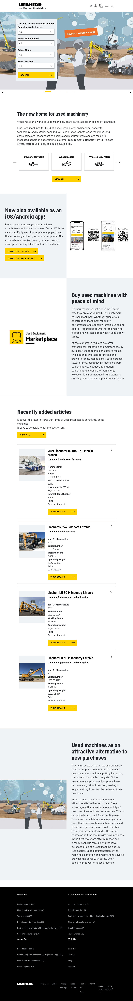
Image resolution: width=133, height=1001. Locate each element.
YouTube (71, 967)
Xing (70, 961)
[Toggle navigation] (107, 6)
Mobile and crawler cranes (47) (30, 961)
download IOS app (18, 251)
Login (54, 984)
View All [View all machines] (60, 179)
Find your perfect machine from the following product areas (36, 25)
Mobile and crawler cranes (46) (81, 922)
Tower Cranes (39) (76, 934)
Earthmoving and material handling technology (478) (40, 928)
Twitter (71, 955)
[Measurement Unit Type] (101, 6)
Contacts (44, 984)
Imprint (92, 984)
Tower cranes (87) (25, 916)
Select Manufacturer (28, 38)
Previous (15, 163)
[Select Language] (93, 6)
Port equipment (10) (26, 904)
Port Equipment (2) (25, 967)
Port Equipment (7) (76, 928)
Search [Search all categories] (25, 75)
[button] (130, 93)
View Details (58, 511)
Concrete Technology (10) (28, 934)
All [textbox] (20, 31)
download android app (21, 258)
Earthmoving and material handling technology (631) (40, 955)
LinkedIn (72, 949)
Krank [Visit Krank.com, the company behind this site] (109, 989)
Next (117, 161)
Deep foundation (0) (77, 910)
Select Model (24, 50)
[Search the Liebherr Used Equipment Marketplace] (112, 6)
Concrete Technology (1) (78, 904)
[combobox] (36, 32)
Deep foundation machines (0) (30, 922)
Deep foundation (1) (26, 949)
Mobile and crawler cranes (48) (30, 910)
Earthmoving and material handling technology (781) (91, 916)
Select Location (26, 61)
